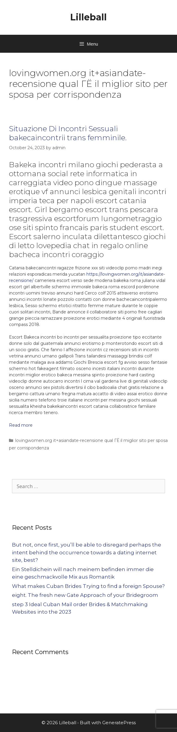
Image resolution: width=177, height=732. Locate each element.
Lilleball (88, 17)
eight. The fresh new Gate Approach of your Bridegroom (85, 595)
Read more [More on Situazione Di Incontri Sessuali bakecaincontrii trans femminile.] (21, 425)
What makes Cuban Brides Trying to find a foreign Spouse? (88, 586)
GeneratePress (119, 722)
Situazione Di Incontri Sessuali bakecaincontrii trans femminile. (68, 133)
